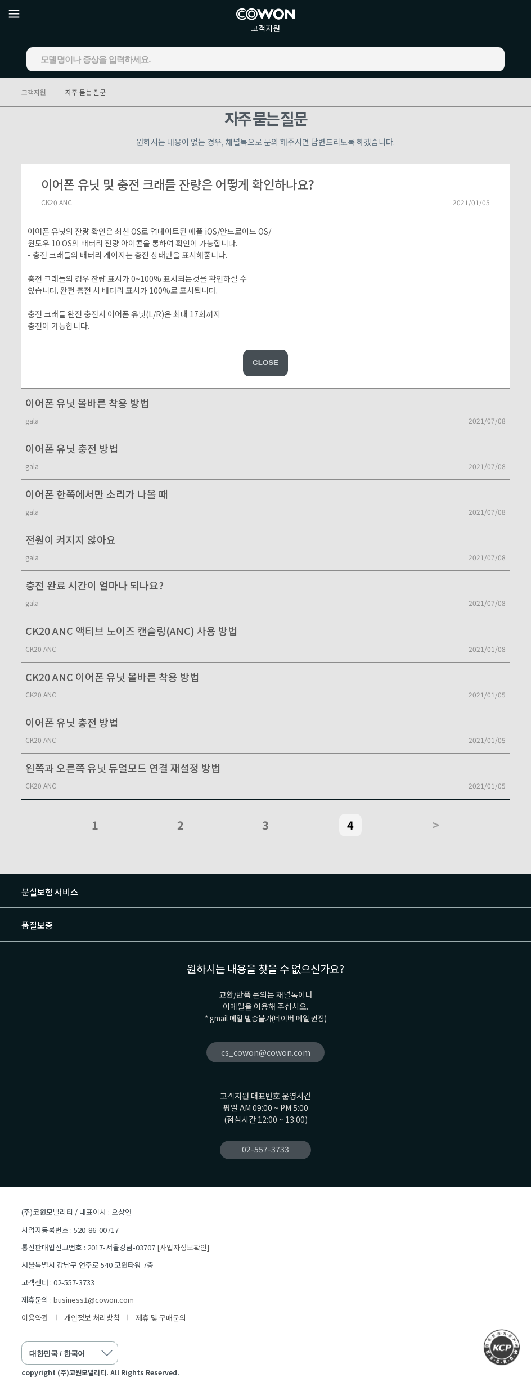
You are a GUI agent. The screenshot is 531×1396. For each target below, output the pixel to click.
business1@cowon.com (93, 1299)
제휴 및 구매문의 (161, 1317)
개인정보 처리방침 (92, 1317)
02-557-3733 (265, 1149)
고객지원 (265, 28)
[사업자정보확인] (183, 1247)
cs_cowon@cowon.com (265, 1052)
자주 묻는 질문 (85, 92)
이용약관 (34, 1317)
